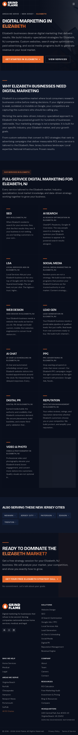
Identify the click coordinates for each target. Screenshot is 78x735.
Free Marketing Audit (50, 690)
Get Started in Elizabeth (23, 59)
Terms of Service (69, 731)
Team (43, 667)
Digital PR (45, 642)
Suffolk (5, 707)
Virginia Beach (8, 682)
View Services (58, 59)
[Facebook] (4, 630)
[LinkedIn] (14, 630)
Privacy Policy (54, 731)
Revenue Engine (48, 651)
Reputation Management (52, 647)
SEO (43, 614)
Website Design (48, 609)
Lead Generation (48, 630)
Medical (5, 667)
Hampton (6, 694)
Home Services (9, 663)
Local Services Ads (49, 626)
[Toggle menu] (74, 4)
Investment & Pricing (50, 694)
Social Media (47, 638)
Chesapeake (8, 690)
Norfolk (5, 686)
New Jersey (28, 14)
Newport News (9, 699)
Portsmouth (7, 703)
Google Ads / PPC (49, 622)
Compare (45, 703)
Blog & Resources (49, 699)
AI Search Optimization (51, 618)
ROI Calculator (47, 686)
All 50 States (8, 711)
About (44, 663)
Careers (45, 671)
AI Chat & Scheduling (50, 634)
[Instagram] (9, 630)
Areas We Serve (10, 14)
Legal (4, 671)
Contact (45, 675)
